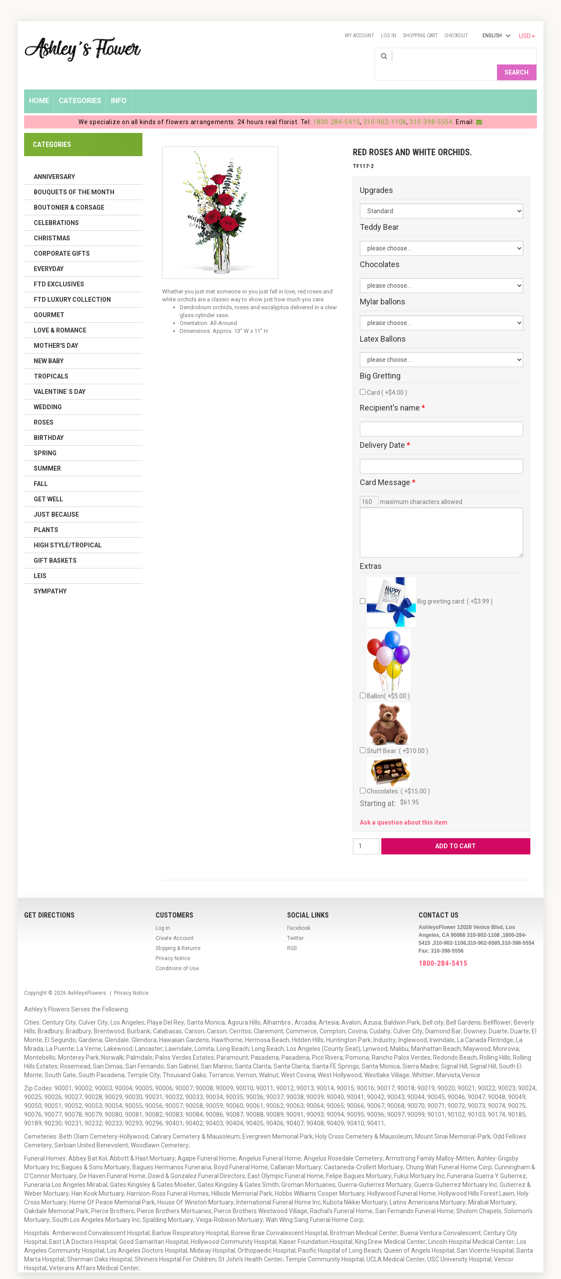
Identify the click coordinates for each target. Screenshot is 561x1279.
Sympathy (50, 576)
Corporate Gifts (62, 239)
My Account (359, 35)
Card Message (387, 468)
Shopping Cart (420, 35)
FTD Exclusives (59, 269)
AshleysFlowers (86, 978)
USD (527, 35)
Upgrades (376, 175)
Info (119, 86)
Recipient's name (392, 393)
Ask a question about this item (403, 807)
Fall (41, 469)
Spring (45, 438)
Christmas (52, 223)
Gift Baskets (55, 546)
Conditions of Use (177, 954)
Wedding (48, 392)
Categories (80, 86)
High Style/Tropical (68, 530)
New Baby (49, 346)
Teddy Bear (379, 213)
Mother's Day (56, 331)
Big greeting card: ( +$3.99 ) (430, 588)
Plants (46, 515)
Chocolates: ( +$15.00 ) (398, 762)
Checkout (456, 35)
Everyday (49, 254)
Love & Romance (60, 315)
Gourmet (49, 300)
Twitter (295, 924)
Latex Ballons (383, 324)
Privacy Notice (173, 944)
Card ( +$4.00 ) (387, 378)
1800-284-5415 (336, 107)
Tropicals (51, 361)
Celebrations (56, 208)
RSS (292, 934)
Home (39, 86)
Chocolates (380, 250)
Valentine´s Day (59, 377)
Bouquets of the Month (74, 177)
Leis (40, 561)
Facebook (298, 914)
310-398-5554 (430, 107)
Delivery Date (385, 431)
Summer (47, 453)
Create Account (175, 924)
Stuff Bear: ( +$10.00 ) (397, 714)
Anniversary (54, 162)
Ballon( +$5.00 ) (389, 650)
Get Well (48, 484)
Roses (43, 407)
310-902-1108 (384, 107)
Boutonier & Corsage (69, 192)
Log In (388, 35)
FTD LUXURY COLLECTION (72, 285)
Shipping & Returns (178, 934)
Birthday (49, 423)
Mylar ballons (382, 287)
